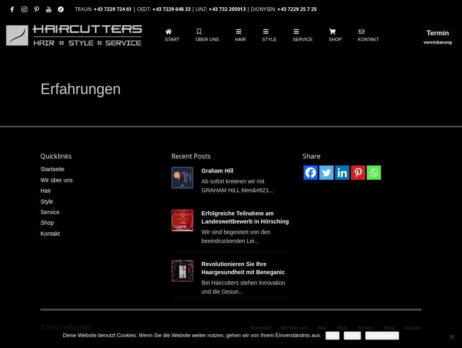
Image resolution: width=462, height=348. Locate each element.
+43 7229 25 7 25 (297, 9)
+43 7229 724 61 (113, 9)
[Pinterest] (358, 172)
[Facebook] (311, 172)
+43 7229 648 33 (171, 9)
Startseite (52, 169)
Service (50, 212)
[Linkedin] (342, 172)
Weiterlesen (382, 335)
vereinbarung (437, 39)
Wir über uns (57, 180)
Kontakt (50, 233)
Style (47, 201)
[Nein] (452, 337)
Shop (47, 222)
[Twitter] (326, 172)
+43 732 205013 (227, 9)
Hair (46, 190)
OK (332, 335)
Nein (352, 335)
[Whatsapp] (374, 172)
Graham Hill (217, 171)
